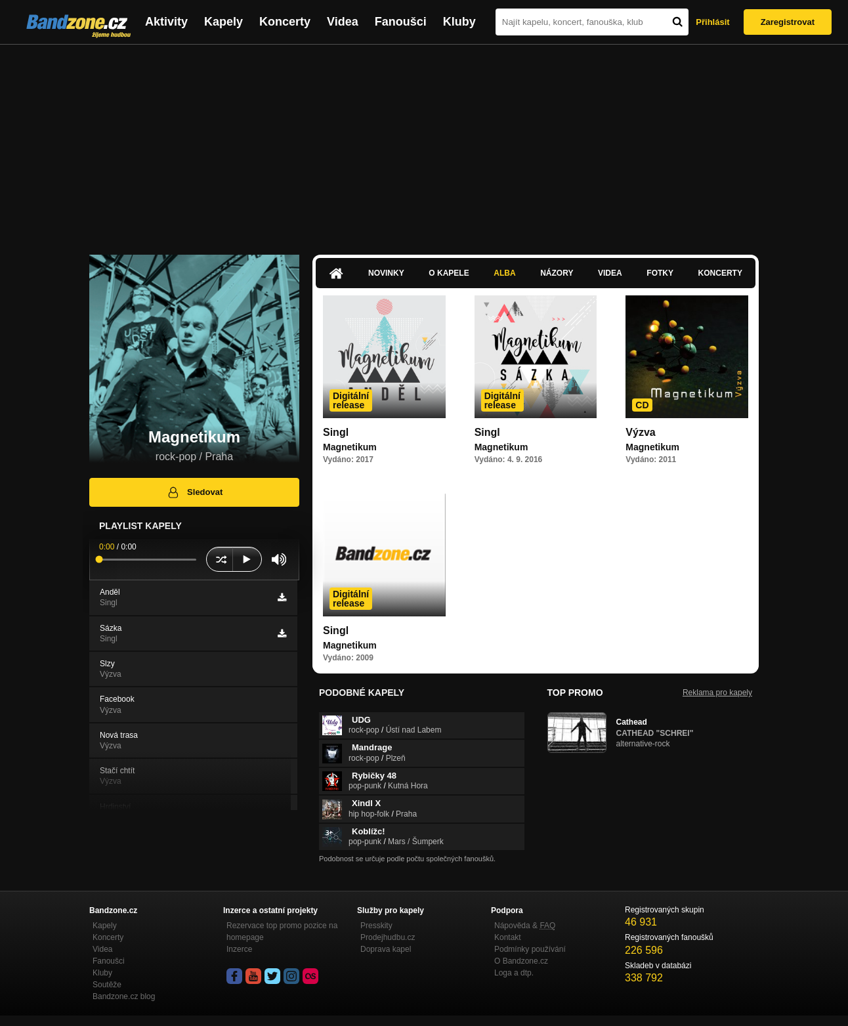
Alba (504, 273)
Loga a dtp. (514, 972)
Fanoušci (401, 21)
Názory (556, 273)
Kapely (223, 21)
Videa (342, 21)
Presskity (376, 925)
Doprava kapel (385, 949)
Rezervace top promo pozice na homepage (281, 931)
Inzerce (239, 949)
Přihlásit (712, 22)
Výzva (640, 432)
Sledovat (194, 492)
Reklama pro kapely (717, 692)
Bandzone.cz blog (124, 996)
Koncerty (284, 21)
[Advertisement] (424, 143)
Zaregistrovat (788, 22)
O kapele (449, 273)
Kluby (459, 21)
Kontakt (507, 937)
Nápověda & (524, 925)
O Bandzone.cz (521, 961)
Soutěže (107, 984)
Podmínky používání (530, 949)
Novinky (386, 273)
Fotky (660, 273)
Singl (336, 432)
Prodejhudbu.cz (387, 937)
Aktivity (166, 21)
